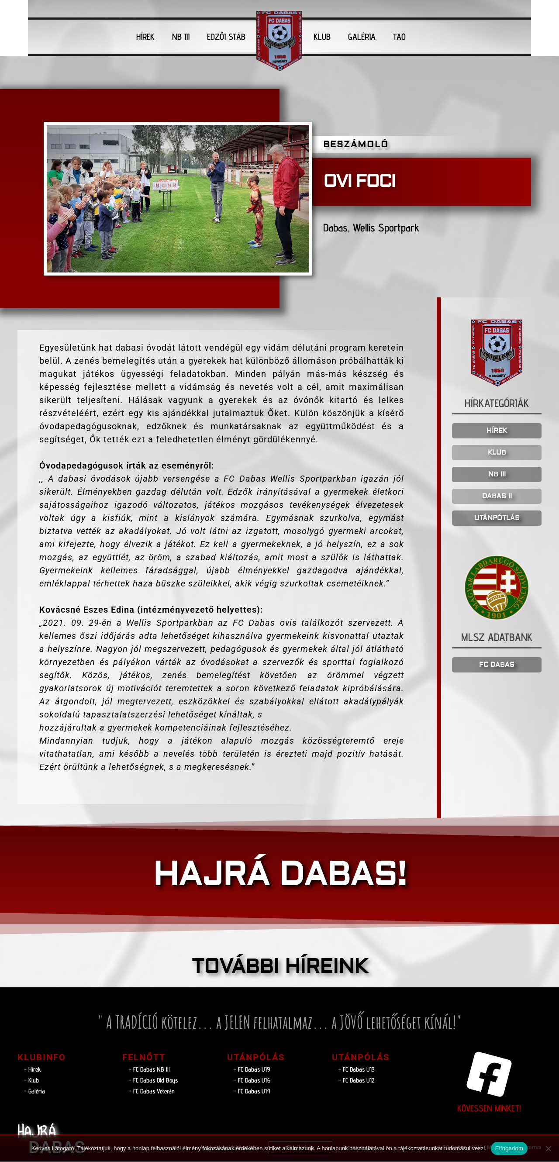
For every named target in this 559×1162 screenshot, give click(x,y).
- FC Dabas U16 (252, 1081)
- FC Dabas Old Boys (153, 1081)
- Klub (31, 1081)
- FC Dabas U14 (252, 1092)
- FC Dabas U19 (252, 1070)
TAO (399, 36)
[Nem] (548, 1148)
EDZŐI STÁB (226, 36)
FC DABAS (496, 666)
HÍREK (145, 36)
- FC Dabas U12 (356, 1081)
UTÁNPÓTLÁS (497, 519)
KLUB (322, 36)
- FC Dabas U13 (356, 1070)
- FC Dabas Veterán (152, 1092)
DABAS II (497, 497)
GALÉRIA (362, 36)
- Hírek (32, 1070)
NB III (181, 36)
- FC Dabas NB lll (149, 1070)
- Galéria (34, 1092)
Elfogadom (509, 1148)
